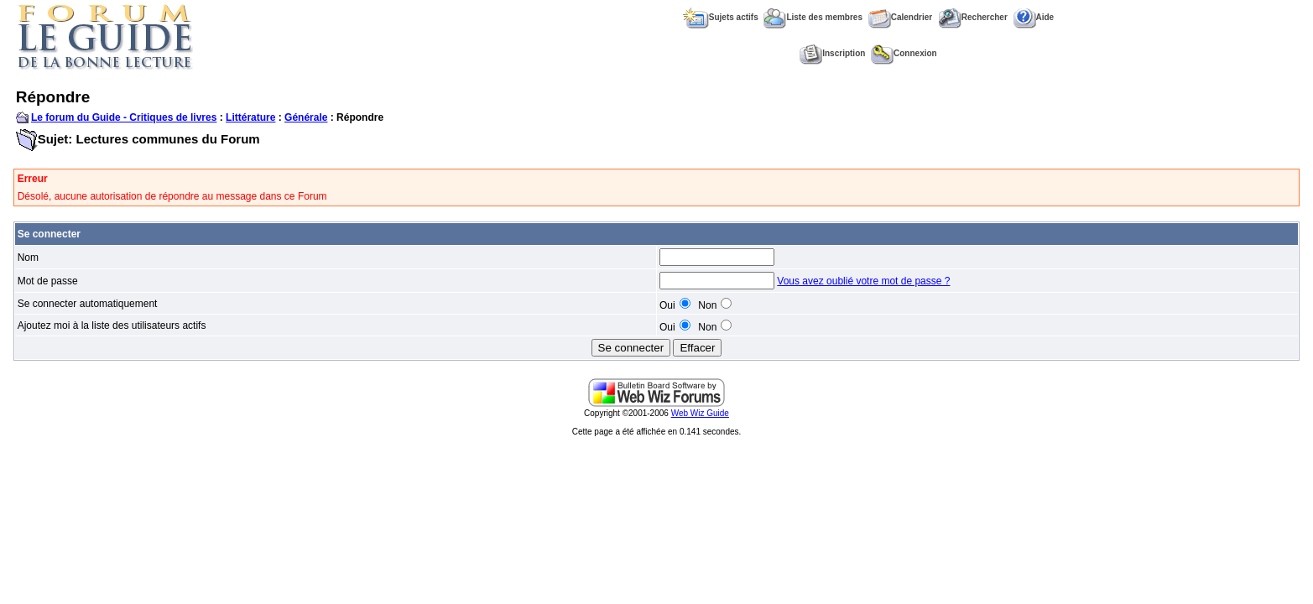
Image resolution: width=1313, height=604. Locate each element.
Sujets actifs (720, 17)
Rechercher (973, 17)
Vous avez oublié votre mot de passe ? (863, 281)
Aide (1034, 17)
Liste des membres (812, 17)
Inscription (832, 53)
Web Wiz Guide (700, 413)
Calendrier (900, 17)
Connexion (904, 53)
